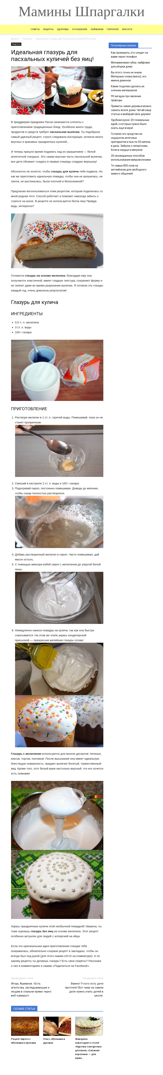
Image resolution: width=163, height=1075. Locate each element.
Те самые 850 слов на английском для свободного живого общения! (129, 169)
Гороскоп (113, 29)
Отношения (79, 29)
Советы (35, 29)
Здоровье (63, 29)
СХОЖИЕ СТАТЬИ (24, 1008)
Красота (127, 29)
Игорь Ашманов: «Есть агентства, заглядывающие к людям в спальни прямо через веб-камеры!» (31, 989)
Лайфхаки (97, 29)
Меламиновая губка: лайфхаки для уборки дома (130, 64)
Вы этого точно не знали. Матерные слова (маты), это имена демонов (128, 76)
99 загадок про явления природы (126, 98)
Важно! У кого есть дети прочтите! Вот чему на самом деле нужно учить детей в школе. (84, 989)
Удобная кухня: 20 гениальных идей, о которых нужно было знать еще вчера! (130, 123)
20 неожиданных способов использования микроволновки (131, 157)
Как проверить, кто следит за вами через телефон (129, 54)
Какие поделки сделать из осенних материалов (127, 88)
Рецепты (48, 29)
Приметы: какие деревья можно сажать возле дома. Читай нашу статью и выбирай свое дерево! (131, 110)
